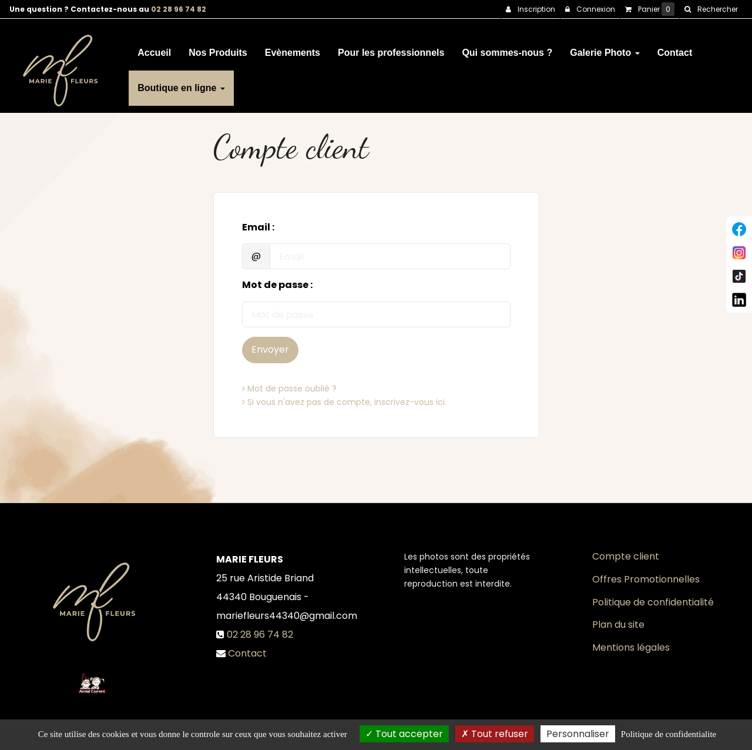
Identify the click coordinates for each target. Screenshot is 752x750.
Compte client (625, 556)
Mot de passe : (277, 285)
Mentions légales (631, 647)
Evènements (292, 48)
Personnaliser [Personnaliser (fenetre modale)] (577, 734)
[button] (711, 9)
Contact (675, 48)
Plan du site (618, 624)
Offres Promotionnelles (646, 579)
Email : (258, 227)
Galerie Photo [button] (604, 48)
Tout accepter (404, 734)
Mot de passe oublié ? (289, 388)
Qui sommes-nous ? (507, 48)
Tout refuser (494, 734)
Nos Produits (218, 48)
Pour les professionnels (391, 48)
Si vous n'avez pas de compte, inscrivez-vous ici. (344, 402)
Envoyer (270, 349)
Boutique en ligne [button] (181, 83)
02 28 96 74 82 (178, 9)
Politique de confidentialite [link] (668, 734)
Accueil (154, 48)
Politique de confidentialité (653, 602)
